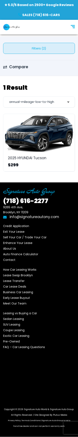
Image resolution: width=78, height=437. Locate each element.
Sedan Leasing (13, 319)
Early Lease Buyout (16, 298)
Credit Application (16, 226)
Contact (9, 260)
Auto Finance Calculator (20, 254)
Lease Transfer (14, 281)
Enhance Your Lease (17, 243)
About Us (9, 248)
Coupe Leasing (14, 330)
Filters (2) (39, 48)
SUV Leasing (11, 324)
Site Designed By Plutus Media (50, 415)
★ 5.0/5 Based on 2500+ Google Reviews (39, 5)
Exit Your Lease (14, 232)
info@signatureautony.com (31, 216)
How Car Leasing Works (19, 270)
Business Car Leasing (18, 292)
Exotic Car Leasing (16, 336)
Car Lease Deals (14, 286)
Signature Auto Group (62, 409)
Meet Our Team (14, 303)
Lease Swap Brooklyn (18, 275)
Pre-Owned (11, 341)
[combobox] (39, 101)
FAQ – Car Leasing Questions (24, 347)
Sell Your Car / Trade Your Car (25, 237)
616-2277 (25, 201)
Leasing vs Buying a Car (20, 313)
